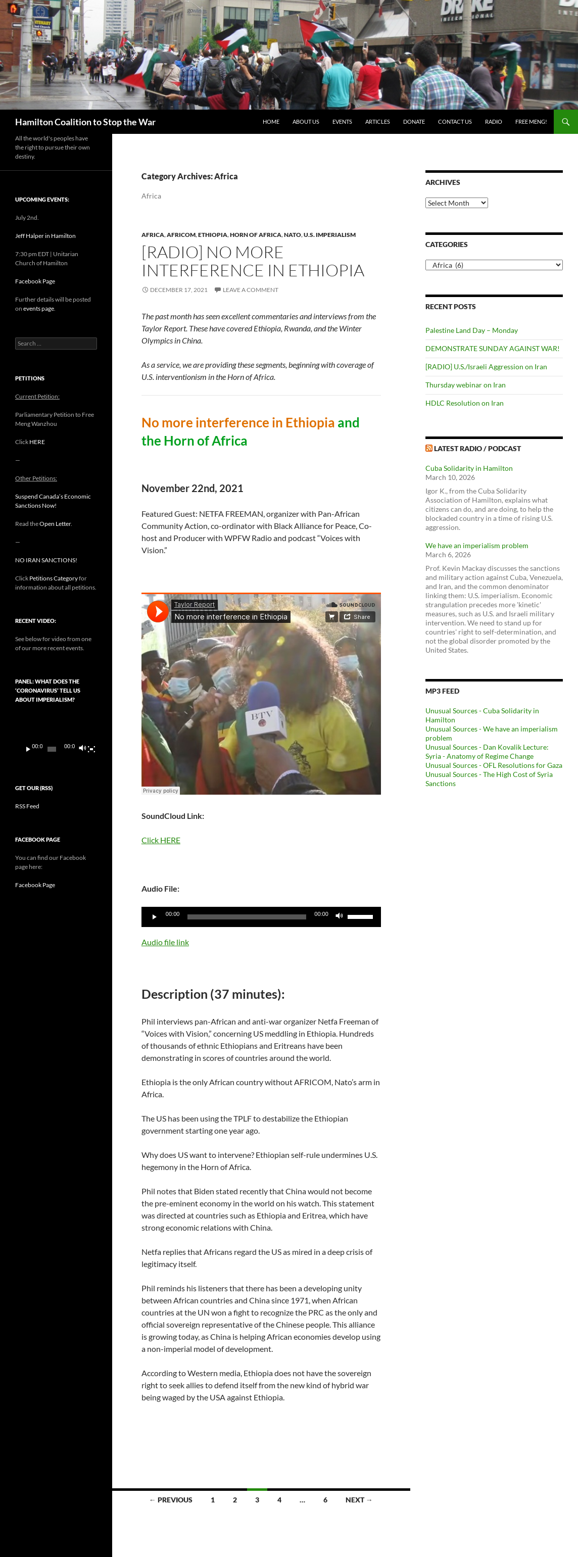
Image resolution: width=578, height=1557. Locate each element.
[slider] (246, 916)
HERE (37, 442)
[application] (261, 917)
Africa (152, 234)
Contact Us (455, 121)
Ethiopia (212, 234)
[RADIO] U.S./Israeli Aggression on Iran (486, 366)
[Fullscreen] (91, 749)
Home (271, 121)
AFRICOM (181, 234)
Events (342, 121)
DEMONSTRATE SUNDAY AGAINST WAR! (492, 348)
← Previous (170, 1499)
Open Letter (55, 523)
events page (38, 308)
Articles (377, 121)
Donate (414, 121)
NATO (292, 234)
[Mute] (339, 917)
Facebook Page (35, 281)
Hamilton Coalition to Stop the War (85, 121)
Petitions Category (53, 578)
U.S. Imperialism (330, 234)
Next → (359, 1499)
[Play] (155, 917)
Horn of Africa (255, 234)
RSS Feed (27, 806)
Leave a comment (250, 290)
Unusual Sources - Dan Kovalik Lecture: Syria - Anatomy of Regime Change (487, 751)
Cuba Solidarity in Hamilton (469, 468)
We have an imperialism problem (476, 545)
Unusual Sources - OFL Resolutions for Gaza (493, 765)
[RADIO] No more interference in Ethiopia (252, 260)
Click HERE (160, 840)
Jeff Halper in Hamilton (45, 235)
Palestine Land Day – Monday (471, 330)
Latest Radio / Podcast (477, 448)
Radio (493, 121)
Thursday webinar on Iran (465, 384)
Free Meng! (531, 121)
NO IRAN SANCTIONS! (46, 560)
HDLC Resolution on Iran (464, 403)
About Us (306, 121)
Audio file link (165, 942)
